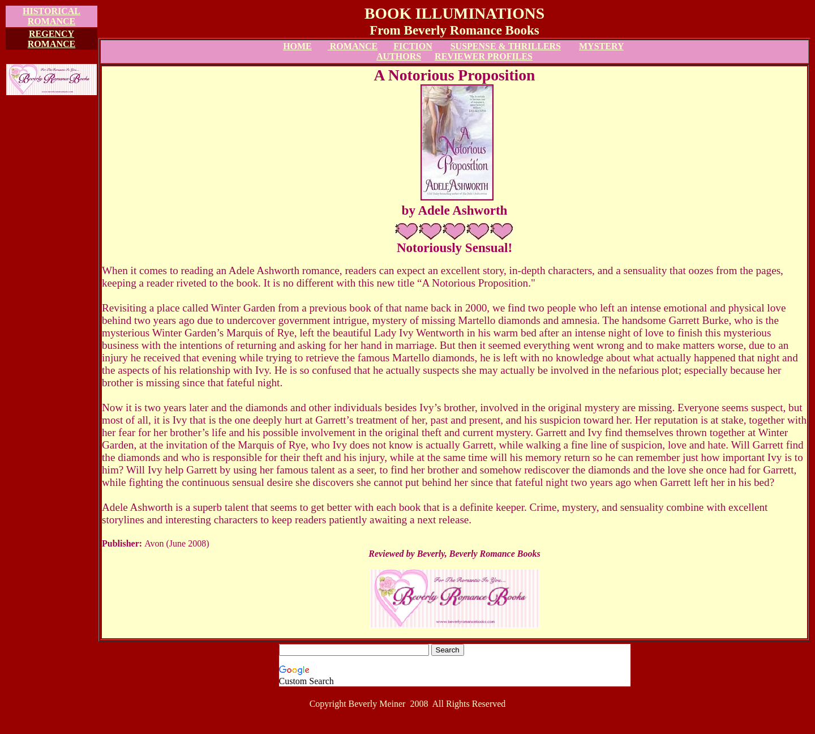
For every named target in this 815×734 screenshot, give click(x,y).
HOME (297, 46)
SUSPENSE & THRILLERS (506, 46)
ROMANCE (353, 46)
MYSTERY (601, 46)
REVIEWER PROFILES (484, 56)
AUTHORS (398, 56)
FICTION (412, 46)
